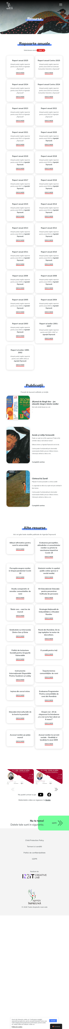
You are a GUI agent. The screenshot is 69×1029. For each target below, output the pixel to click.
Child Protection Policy (34, 840)
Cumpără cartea (38, 462)
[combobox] (40, 50)
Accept (53, 1020)
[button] (12, 789)
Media (47, 800)
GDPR (34, 859)
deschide (20, 73)
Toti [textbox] (40, 50)
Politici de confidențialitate (34, 853)
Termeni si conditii (34, 846)
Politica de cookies (17, 1027)
